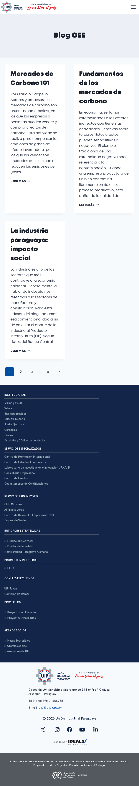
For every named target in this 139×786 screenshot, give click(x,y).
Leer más (20, 181)
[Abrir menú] (133, 7)
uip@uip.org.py (50, 708)
